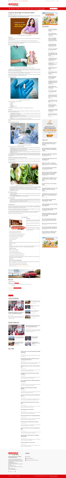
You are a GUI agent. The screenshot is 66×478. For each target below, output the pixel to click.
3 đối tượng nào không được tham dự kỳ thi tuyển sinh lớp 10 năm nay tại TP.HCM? (49, 143)
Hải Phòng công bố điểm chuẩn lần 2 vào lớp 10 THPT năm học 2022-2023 (52, 105)
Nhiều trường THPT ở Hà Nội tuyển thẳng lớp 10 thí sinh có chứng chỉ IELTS (49, 164)
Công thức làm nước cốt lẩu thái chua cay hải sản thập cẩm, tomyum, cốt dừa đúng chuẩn (52, 96)
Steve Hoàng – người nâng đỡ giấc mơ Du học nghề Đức (53, 49)
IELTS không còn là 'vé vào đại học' (27, 409)
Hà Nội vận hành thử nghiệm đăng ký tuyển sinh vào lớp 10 (36, 343)
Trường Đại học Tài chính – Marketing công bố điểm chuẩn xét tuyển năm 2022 (52, 45)
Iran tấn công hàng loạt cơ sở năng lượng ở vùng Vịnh (19, 337)
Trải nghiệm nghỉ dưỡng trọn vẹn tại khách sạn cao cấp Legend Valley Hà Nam (52, 59)
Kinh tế (32, 8)
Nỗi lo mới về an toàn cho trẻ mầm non (49, 223)
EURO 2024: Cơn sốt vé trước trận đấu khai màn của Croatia (52, 68)
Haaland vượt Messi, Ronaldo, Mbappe (35, 337)
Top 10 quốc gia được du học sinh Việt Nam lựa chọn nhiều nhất (52, 101)
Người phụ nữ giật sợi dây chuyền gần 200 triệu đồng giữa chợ (49, 154)
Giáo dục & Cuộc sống (41, 475)
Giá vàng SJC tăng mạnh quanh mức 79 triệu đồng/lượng (49, 159)
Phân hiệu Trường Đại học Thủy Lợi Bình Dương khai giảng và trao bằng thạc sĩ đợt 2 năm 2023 (49, 214)
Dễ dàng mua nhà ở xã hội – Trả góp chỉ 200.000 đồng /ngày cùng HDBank (52, 77)
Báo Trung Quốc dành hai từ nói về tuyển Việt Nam (30, 415)
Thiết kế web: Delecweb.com (54, 476)
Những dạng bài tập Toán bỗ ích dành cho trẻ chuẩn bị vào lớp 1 (52, 115)
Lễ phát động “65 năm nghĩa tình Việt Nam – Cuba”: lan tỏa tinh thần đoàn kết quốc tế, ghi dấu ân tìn (53, 82)
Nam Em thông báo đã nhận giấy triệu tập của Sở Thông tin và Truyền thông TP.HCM (49, 149)
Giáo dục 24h (13, 8)
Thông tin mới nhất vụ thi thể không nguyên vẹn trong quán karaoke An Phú (52, 110)
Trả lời (10, 285)
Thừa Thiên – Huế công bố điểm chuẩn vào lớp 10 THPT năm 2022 (52, 30)
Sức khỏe (25, 8)
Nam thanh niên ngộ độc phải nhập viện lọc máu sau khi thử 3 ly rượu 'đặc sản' (49, 228)
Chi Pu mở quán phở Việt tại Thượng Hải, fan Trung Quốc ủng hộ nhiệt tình (49, 220)
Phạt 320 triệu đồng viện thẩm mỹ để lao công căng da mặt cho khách (49, 209)
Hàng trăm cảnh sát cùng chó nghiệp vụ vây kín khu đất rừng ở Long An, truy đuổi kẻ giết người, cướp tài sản (49, 173)
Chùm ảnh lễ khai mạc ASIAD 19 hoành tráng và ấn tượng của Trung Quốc (49, 232)
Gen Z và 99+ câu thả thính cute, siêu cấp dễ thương (52, 91)
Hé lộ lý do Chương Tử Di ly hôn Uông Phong (49, 184)
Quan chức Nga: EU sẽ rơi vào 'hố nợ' (28, 442)
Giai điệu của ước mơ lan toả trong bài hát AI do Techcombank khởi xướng (52, 64)
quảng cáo (18, 264)
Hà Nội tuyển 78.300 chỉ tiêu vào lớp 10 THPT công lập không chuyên (33, 326)
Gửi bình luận (11, 295)
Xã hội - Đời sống (41, 8)
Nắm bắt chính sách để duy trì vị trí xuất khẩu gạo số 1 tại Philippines (53, 73)
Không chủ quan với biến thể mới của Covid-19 (30, 421)
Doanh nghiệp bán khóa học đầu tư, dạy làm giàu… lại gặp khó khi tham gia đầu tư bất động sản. (52, 54)
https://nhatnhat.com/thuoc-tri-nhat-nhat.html (22, 265)
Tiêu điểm (17, 8)
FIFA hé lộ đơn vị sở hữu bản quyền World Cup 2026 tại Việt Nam (35, 316)
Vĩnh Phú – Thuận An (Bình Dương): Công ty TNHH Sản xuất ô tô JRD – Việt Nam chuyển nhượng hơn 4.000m (52, 39)
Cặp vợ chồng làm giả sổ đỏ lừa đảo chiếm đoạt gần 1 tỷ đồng (49, 200)
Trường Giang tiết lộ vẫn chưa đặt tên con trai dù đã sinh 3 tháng (49, 168)
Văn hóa (29, 8)
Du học (21, 8)
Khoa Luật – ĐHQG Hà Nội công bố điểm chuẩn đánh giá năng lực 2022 (52, 34)
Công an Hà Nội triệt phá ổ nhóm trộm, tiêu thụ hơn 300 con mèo (19, 343)
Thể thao (36, 8)
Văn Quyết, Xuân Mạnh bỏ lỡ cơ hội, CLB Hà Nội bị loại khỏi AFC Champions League (49, 189)
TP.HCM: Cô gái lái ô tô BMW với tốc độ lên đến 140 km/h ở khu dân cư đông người (49, 179)
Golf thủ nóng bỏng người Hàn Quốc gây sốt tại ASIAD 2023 (49, 205)
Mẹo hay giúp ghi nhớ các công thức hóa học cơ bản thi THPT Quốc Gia (53, 87)
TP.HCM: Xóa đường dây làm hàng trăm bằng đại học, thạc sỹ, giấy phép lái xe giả (49, 194)
